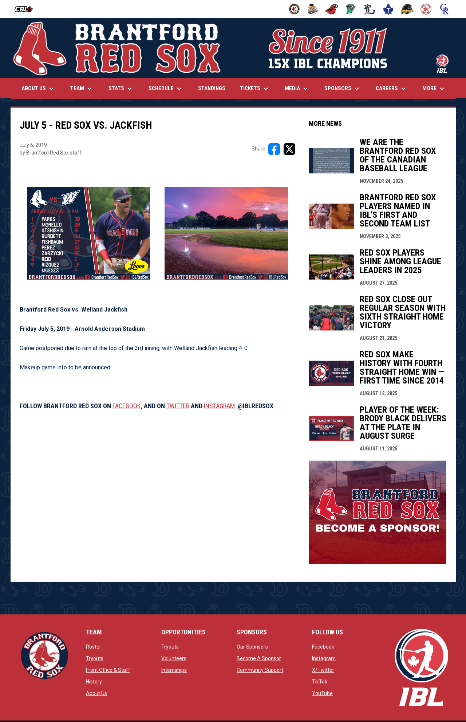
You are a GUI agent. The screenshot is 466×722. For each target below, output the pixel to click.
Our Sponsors (252, 647)
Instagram (324, 658)
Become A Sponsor (259, 658)
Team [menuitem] (82, 88)
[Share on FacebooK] (274, 149)
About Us (96, 693)
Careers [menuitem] (392, 88)
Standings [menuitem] (211, 88)
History (94, 682)
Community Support (260, 670)
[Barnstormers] (294, 9)
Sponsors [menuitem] (342, 88)
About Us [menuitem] (38, 88)
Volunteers (173, 658)
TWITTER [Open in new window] (177, 406)
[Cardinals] (332, 9)
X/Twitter (323, 670)
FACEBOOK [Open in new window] (126, 406)
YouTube (322, 693)
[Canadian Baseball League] (26, 9)
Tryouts (94, 658)
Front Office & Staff (108, 670)
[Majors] (369, 9)
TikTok (319, 682)
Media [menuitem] (297, 88)
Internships (174, 670)
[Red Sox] (426, 9)
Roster (93, 647)
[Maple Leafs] (388, 9)
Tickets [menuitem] (255, 88)
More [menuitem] (434, 88)
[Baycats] (313, 9)
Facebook (323, 647)
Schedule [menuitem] (166, 88)
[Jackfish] (351, 9)
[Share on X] (289, 149)
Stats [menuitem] (121, 88)
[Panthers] (407, 9)
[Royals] (444, 9)
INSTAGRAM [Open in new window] (219, 406)
